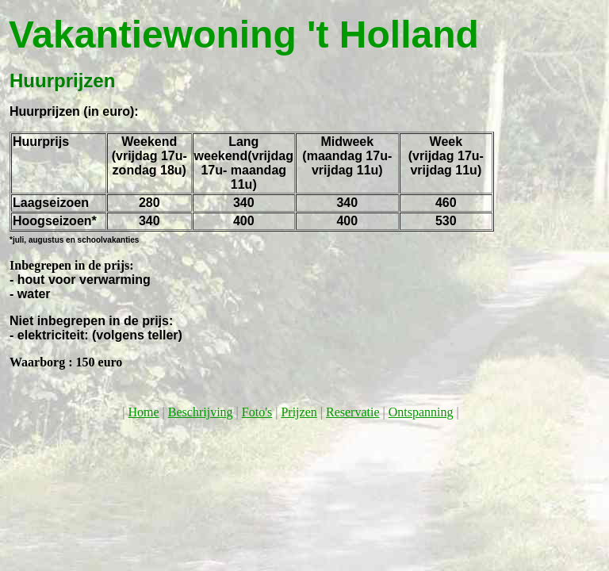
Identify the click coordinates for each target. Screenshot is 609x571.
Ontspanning (421, 412)
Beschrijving (200, 412)
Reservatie (353, 412)
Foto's (257, 412)
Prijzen (298, 412)
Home (143, 412)
